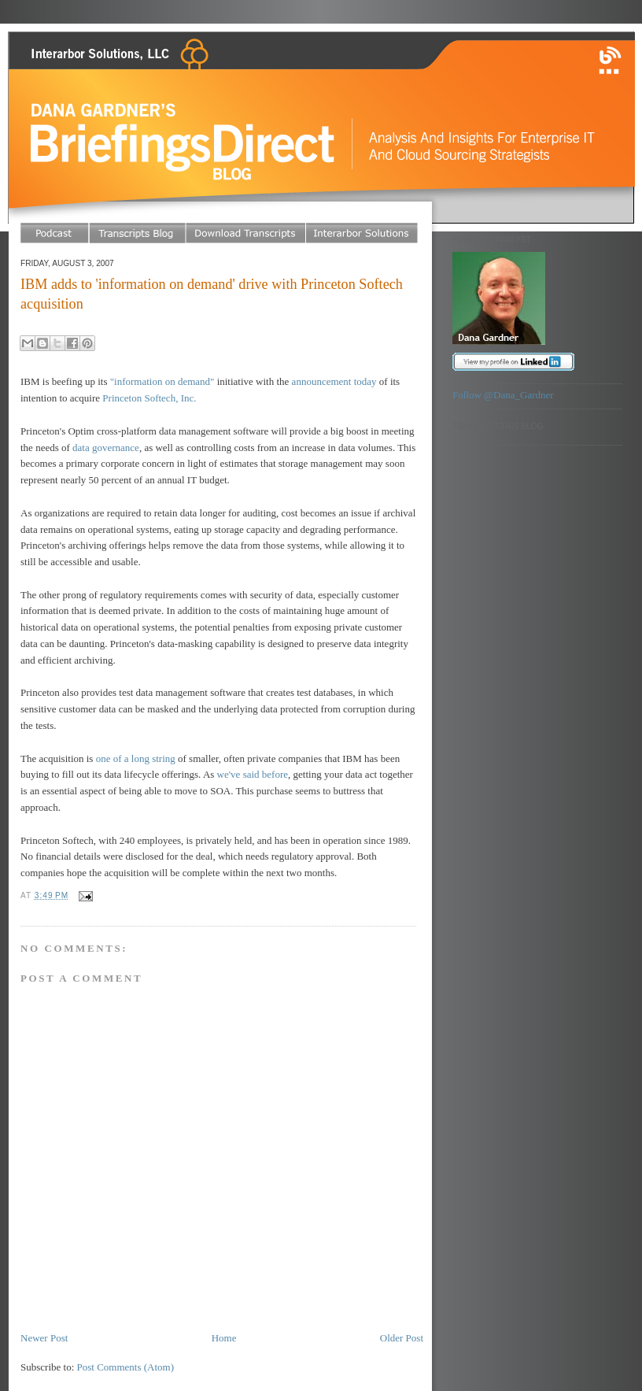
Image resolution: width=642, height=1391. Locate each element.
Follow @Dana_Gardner (503, 395)
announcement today (334, 381)
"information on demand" (162, 381)
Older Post (401, 1338)
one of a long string (135, 758)
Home (224, 1338)
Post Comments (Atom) (126, 1367)
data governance (105, 447)
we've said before (252, 774)
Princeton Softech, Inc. (149, 398)
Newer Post (44, 1338)
